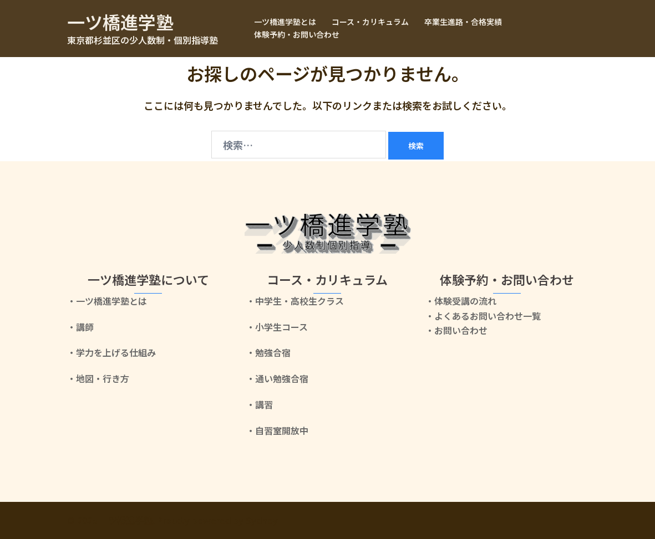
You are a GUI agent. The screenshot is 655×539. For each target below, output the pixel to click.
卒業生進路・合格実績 (463, 21)
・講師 (80, 326)
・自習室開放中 (277, 430)
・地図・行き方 (98, 378)
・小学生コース (277, 326)
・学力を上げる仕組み (111, 352)
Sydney (262, 520)
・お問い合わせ (456, 330)
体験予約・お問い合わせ (296, 34)
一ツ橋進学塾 (120, 21)
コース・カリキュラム (370, 21)
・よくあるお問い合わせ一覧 (483, 315)
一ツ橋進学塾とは (285, 21)
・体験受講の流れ (460, 300)
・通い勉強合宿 (277, 378)
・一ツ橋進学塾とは (107, 300)
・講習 (259, 404)
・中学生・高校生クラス (295, 300)
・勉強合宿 (268, 352)
